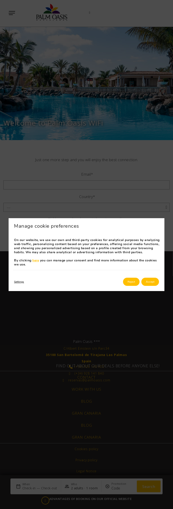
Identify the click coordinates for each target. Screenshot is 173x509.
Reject (131, 282)
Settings (19, 282)
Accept (150, 282)
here (35, 260)
